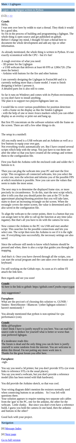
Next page (10, 434)
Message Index (13, 428)
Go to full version (10, 440)
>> (10, 15)
